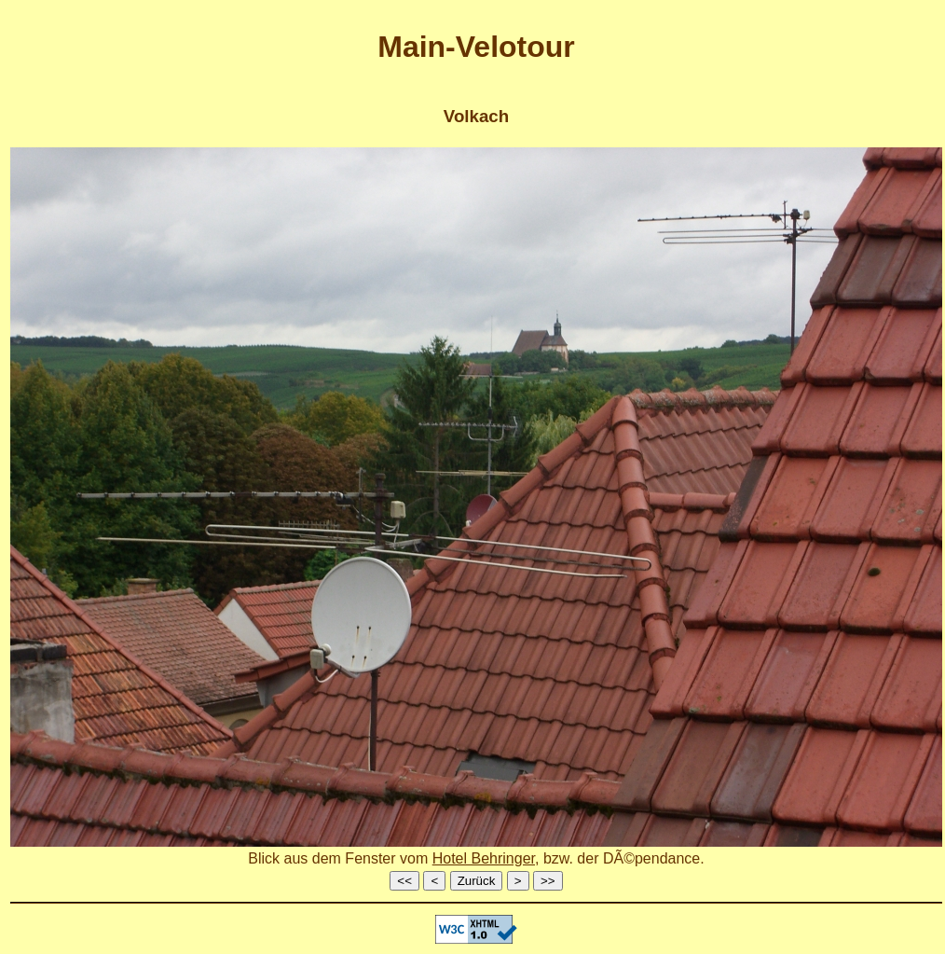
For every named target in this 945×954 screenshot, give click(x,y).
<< (404, 881)
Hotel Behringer (483, 858)
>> (548, 881)
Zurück (477, 881)
